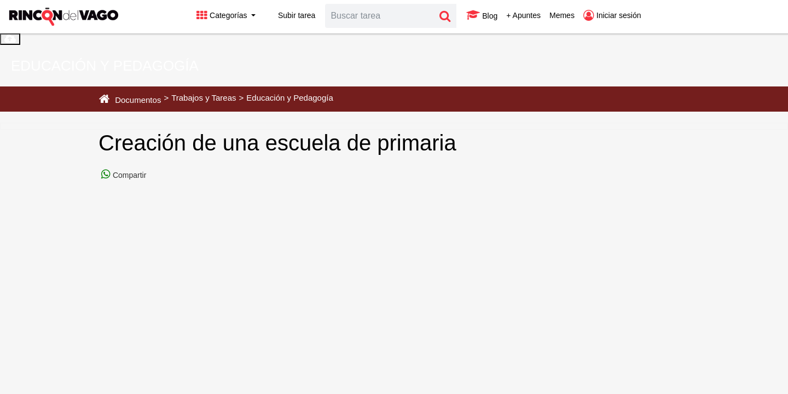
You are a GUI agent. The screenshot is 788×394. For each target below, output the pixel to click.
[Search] (379, 16)
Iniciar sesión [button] (612, 15)
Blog (481, 15)
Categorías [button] (222, 15)
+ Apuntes (523, 15)
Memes (562, 15)
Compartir (128, 175)
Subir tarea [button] (289, 15)
